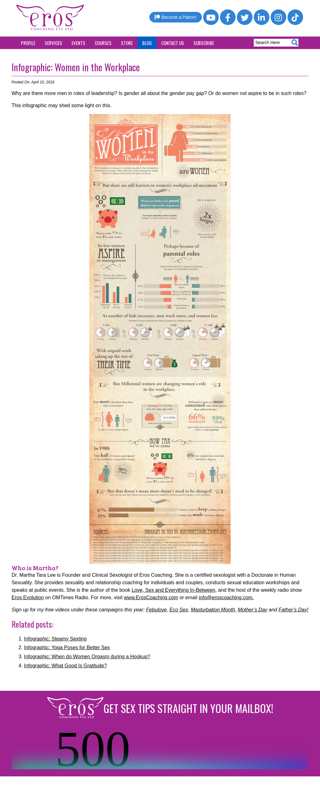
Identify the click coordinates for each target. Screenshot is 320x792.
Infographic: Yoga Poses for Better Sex (67, 647)
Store (127, 42)
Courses (103, 42)
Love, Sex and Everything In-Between (173, 590)
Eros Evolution (28, 597)
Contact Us (172, 42)
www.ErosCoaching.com (151, 597)
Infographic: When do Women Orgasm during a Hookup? (87, 656)
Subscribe (203, 42)
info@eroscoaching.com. (226, 597)
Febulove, (157, 609)
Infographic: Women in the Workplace (76, 67)
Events (78, 42)
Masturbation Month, (214, 609)
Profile (28, 42)
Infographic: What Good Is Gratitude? (65, 665)
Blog (147, 42)
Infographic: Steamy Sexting (55, 638)
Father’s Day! (293, 609)
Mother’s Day (253, 609)
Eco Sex (178, 609)
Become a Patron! (176, 17)
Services (53, 42)
